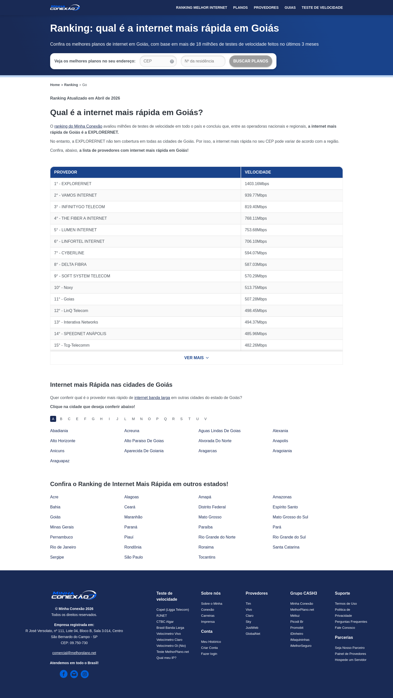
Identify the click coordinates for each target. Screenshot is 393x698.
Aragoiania (282, 451)
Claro (249, 615)
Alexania (280, 431)
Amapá (205, 497)
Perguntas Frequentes (351, 622)
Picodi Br (296, 622)
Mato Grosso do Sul (290, 517)
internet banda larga (152, 398)
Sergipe (57, 557)
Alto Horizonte (62, 441)
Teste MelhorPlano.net (172, 652)
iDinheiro (296, 634)
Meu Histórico (211, 642)
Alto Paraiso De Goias (144, 441)
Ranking (71, 85)
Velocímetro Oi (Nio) (171, 646)
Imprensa (208, 622)
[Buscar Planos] (250, 61)
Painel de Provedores (350, 654)
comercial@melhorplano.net (74, 653)
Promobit (296, 628)
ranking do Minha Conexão (78, 126)
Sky (248, 622)
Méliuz (295, 615)
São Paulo (133, 557)
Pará (277, 527)
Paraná (130, 527)
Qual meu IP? (166, 658)
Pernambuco (61, 537)
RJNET (161, 615)
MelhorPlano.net (302, 609)
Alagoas (131, 497)
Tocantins (207, 557)
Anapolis (280, 441)
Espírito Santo (285, 507)
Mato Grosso (210, 517)
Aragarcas (208, 451)
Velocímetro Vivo (168, 634)
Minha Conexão (301, 603)
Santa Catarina (286, 547)
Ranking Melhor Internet (201, 8)
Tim (248, 603)
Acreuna (131, 431)
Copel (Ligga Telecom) (172, 609)
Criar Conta (209, 648)
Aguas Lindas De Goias (220, 431)
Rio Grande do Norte (217, 537)
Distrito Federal (212, 507)
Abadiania (59, 431)
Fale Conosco (345, 628)
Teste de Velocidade (322, 8)
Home (55, 85)
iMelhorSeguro (301, 646)
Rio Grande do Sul (289, 537)
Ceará (129, 507)
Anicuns (57, 451)
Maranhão (133, 517)
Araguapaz (59, 461)
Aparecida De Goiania (144, 451)
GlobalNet (253, 634)
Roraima (206, 547)
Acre (54, 497)
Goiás (55, 517)
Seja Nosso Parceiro (350, 648)
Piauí (128, 537)
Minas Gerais (62, 527)
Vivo (249, 609)
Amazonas (282, 497)
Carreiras (207, 615)
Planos (240, 8)
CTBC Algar (165, 622)
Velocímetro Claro (169, 640)
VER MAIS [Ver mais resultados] (196, 358)
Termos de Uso (346, 603)
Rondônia (133, 547)
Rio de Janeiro (63, 547)
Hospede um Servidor (350, 660)
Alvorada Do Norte (215, 441)
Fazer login (209, 654)
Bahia (55, 507)
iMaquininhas (300, 640)
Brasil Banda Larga (170, 628)
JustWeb (252, 628)
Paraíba (206, 527)
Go (84, 85)
